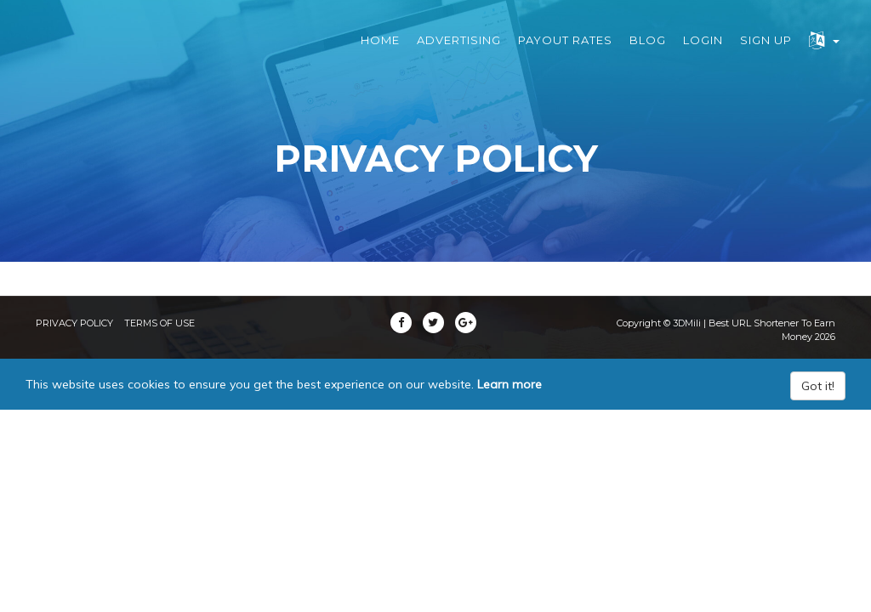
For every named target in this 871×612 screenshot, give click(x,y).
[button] (824, 51)
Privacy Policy (74, 323)
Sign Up (766, 51)
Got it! (817, 386)
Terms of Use (159, 323)
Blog (647, 51)
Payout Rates (565, 51)
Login (703, 51)
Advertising (459, 51)
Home (380, 51)
